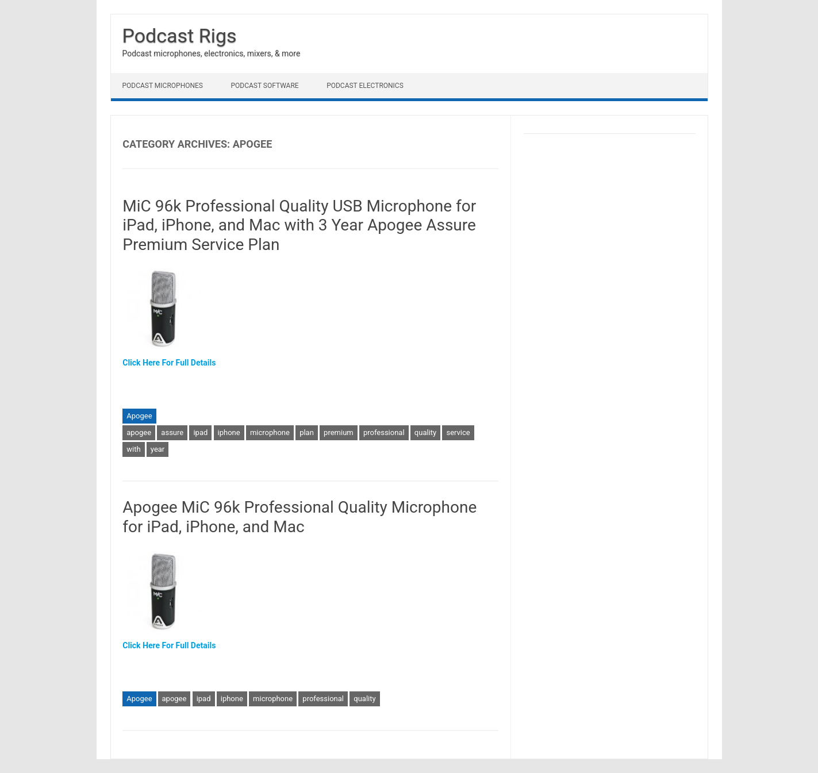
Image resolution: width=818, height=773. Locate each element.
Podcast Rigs (179, 35)
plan (306, 432)
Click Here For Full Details (169, 362)
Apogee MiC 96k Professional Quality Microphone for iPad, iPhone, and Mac (299, 517)
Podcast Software (264, 86)
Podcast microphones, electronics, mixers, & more (211, 53)
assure (172, 432)
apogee (138, 432)
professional (384, 432)
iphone (229, 432)
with (133, 449)
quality (425, 432)
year (157, 449)
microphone (270, 432)
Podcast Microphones (162, 86)
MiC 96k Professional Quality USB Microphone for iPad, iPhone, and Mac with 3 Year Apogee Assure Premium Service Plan (299, 225)
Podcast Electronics (365, 86)
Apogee (139, 416)
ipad (200, 432)
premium (339, 432)
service (458, 432)
